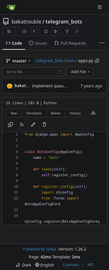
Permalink (34, 113)
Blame (55, 113)
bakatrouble (26, 21)
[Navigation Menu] (100, 7)
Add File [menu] (81, 71)
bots (71, 60)
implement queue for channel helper (67, 86)
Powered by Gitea (39, 249)
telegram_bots (64, 21)
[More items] (102, 43)
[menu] (23, 265)
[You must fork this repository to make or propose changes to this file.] (33, 125)
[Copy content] (10, 125)
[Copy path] (97, 61)
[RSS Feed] (9, 31)
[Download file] (93, 113)
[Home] (11, 7)
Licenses (70, 264)
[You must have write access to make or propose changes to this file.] (44, 125)
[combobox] (33, 71)
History (75, 113)
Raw (14, 113)
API (90, 264)
